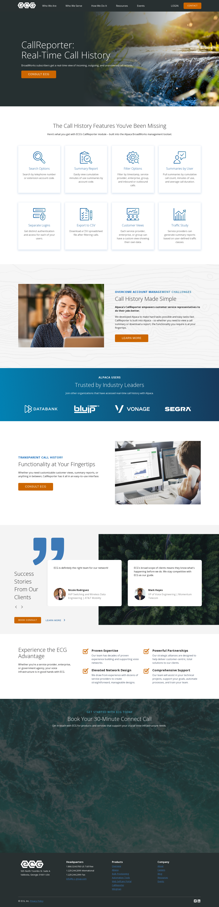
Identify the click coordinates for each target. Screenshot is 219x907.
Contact (192, 5)
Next (22, 607)
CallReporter (118, 885)
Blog (160, 873)
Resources (122, 5)
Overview (116, 866)
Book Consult (27, 620)
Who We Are (49, 5)
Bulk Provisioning (120, 873)
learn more (131, 338)
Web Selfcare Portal (121, 881)
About (160, 866)
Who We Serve (74, 5)
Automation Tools (121, 877)
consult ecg (38, 74)
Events (141, 5)
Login (175, 5)
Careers (161, 870)
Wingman (116, 889)
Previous (16, 607)
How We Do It (99, 5)
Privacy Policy (36, 901)
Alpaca (115, 870)
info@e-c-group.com (76, 878)
